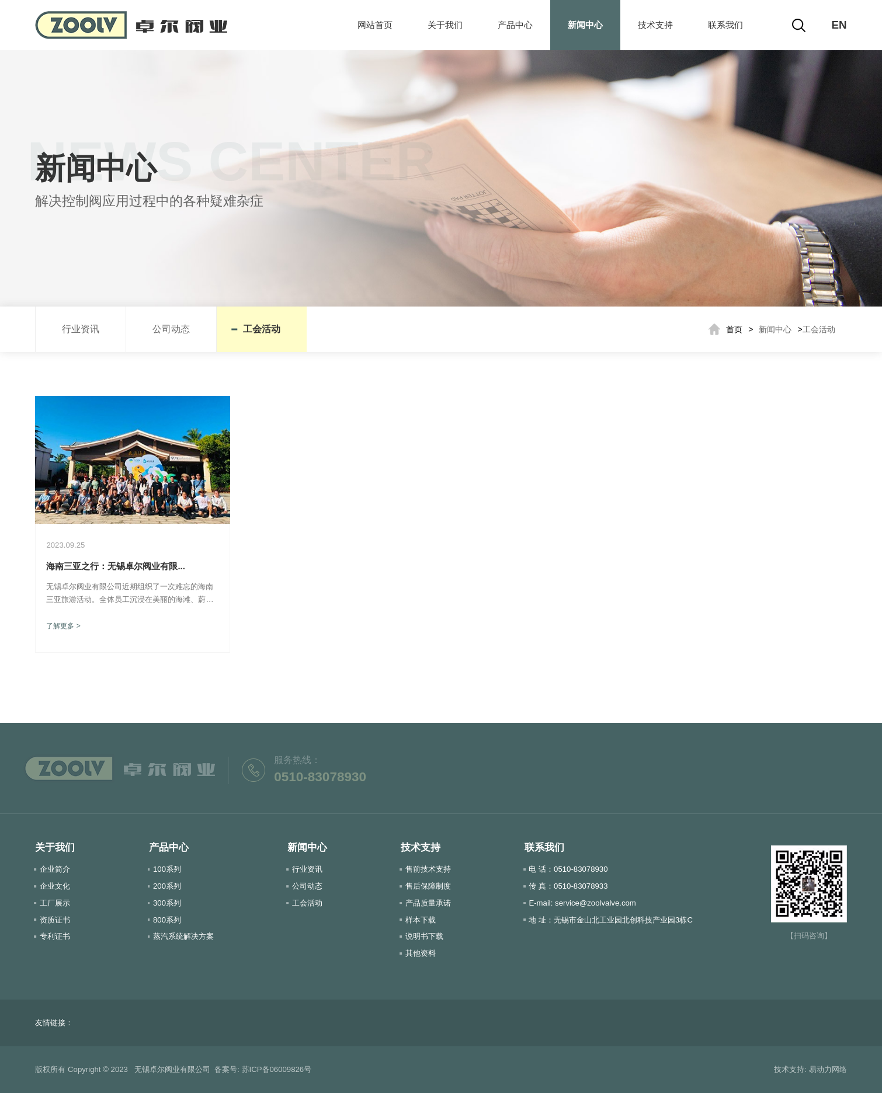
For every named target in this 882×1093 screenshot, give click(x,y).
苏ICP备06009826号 (277, 1069)
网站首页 (375, 25)
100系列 (167, 869)
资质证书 (55, 920)
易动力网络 (828, 1069)
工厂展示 (55, 903)
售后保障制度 (428, 886)
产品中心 (515, 25)
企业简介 (55, 869)
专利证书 (55, 936)
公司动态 (171, 329)
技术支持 (655, 25)
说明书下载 (424, 936)
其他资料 (420, 953)
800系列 (167, 920)
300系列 (167, 903)
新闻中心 (585, 25)
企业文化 (55, 886)
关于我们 (445, 25)
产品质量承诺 (428, 903)
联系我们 (725, 25)
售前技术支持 (428, 869)
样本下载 (420, 920)
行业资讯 (80, 329)
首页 (734, 329)
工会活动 (261, 329)
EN (839, 25)
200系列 (167, 886)
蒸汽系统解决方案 (183, 936)
